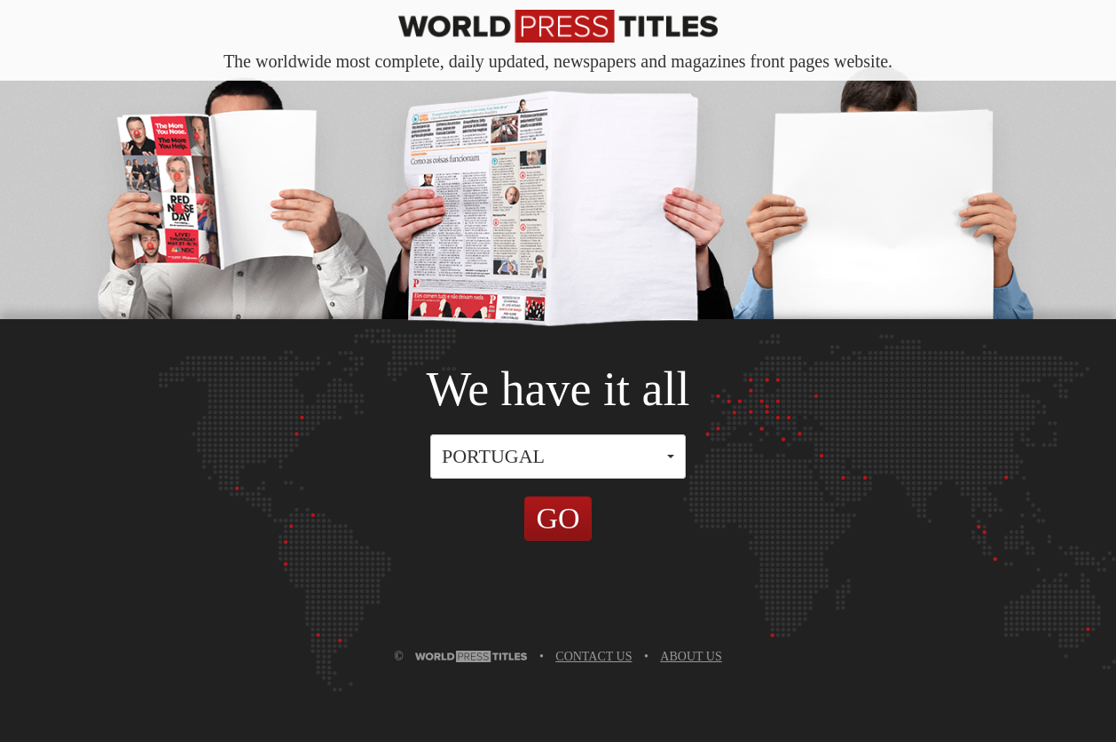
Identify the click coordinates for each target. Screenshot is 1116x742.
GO (557, 518)
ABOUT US (690, 656)
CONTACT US (593, 656)
